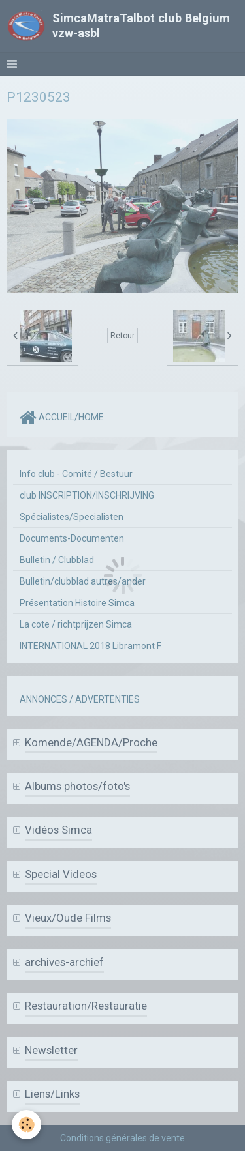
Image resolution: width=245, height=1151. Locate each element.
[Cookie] (26, 1124)
